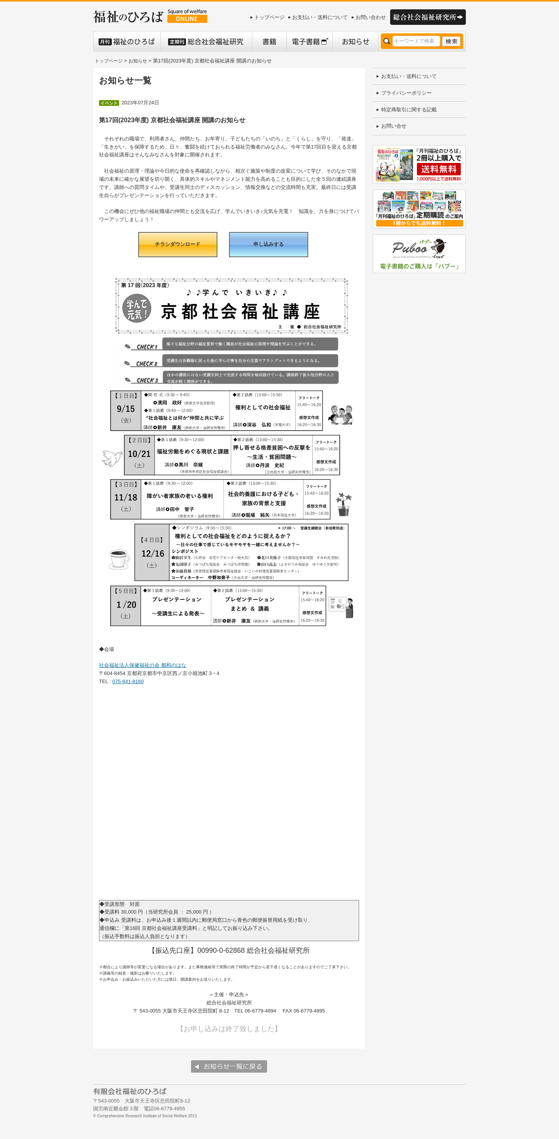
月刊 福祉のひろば (126, 41)
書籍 (269, 41)
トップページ (269, 17)
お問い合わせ (371, 17)
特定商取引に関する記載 (409, 110)
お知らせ (355, 41)
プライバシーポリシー (406, 93)
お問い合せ (393, 126)
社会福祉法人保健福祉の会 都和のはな (142, 665)
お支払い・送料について (320, 17)
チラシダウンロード (177, 244)
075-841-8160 (128, 681)
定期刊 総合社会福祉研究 (206, 41)
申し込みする (268, 244)
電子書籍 (309, 41)
